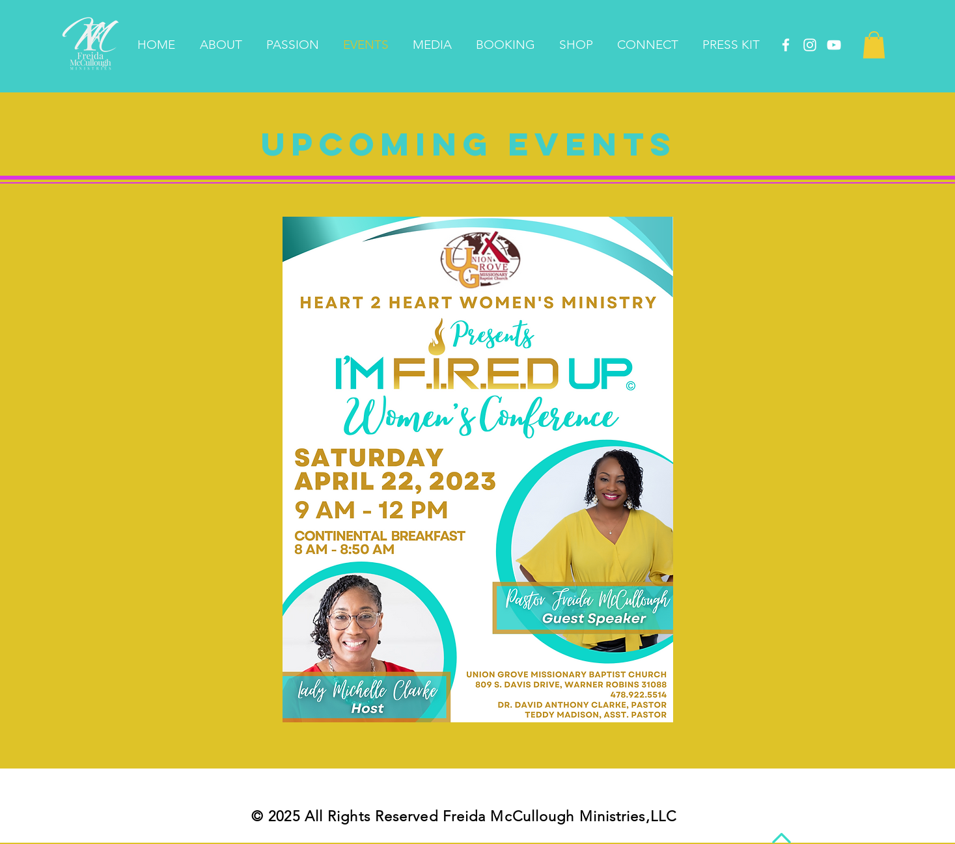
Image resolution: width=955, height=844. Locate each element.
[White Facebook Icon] (785, 44)
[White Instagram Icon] (809, 44)
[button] (874, 45)
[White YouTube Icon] (833, 44)
